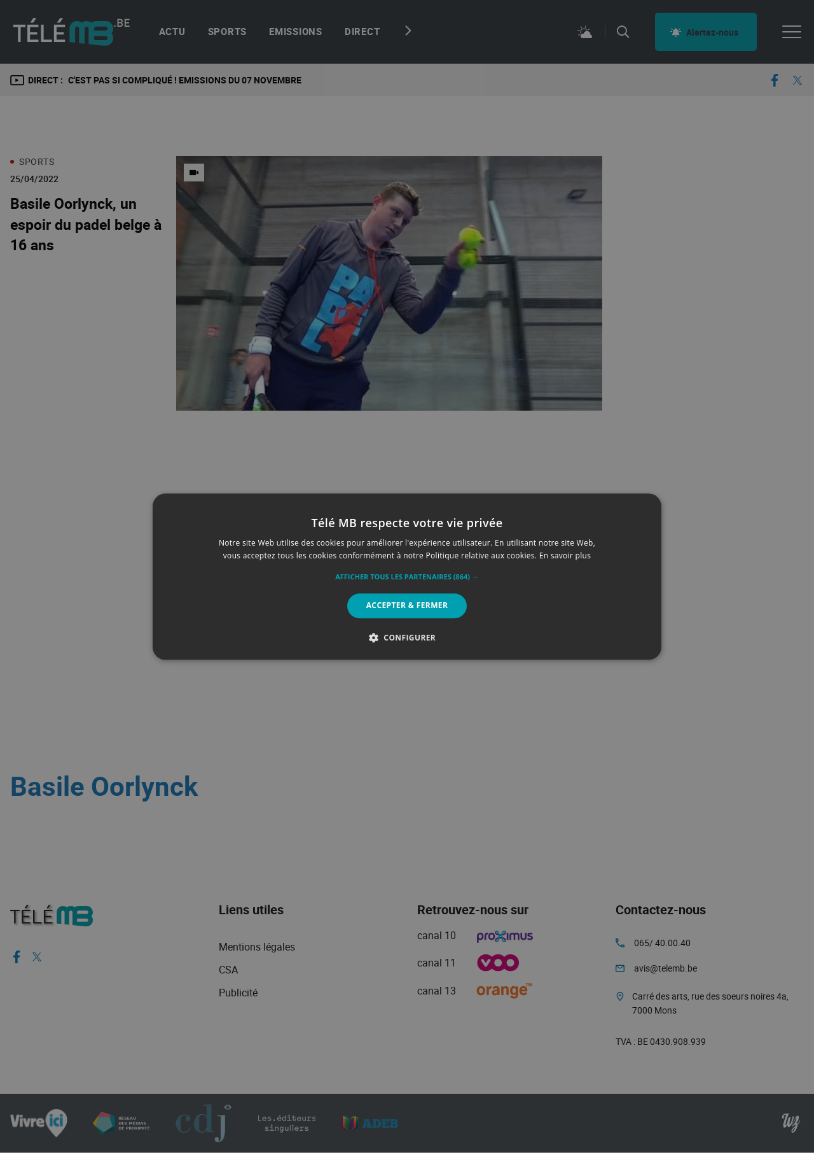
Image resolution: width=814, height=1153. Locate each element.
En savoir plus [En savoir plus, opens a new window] (565, 555)
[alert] (407, 576)
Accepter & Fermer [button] (407, 605)
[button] (407, 577)
